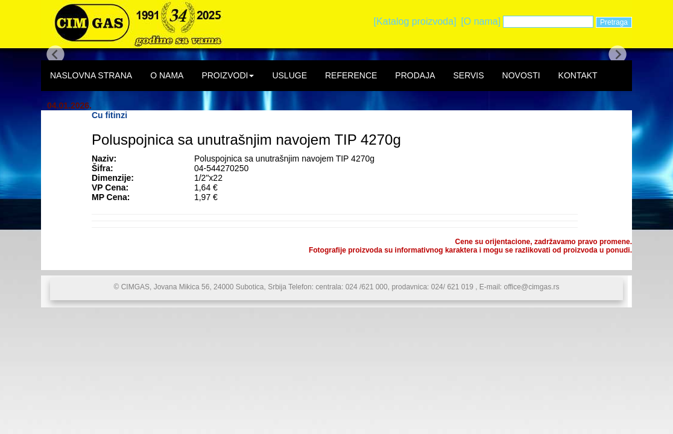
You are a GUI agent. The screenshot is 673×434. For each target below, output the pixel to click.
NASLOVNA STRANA (91, 75)
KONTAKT (578, 75)
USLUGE (289, 75)
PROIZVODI (227, 75)
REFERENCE (351, 75)
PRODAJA (415, 75)
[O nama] (481, 21)
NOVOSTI (521, 75)
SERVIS (468, 75)
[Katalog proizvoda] (415, 21)
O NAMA (166, 75)
